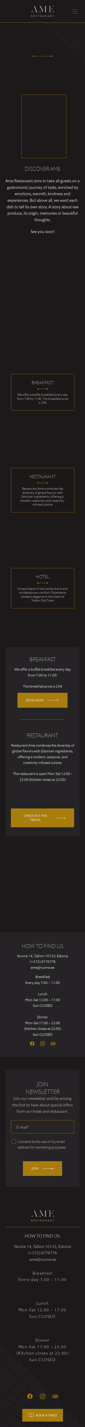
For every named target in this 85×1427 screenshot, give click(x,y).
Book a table (42, 1415)
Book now (42, 700)
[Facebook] (32, 1043)
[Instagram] (42, 1043)
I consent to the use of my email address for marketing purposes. (41, 1144)
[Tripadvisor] (53, 1043)
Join (42, 1168)
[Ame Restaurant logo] (42, 11)
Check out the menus (45, 818)
